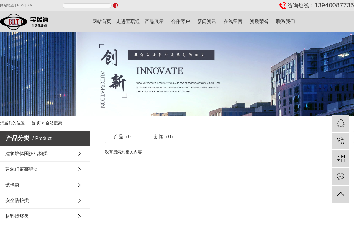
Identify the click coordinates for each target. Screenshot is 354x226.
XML (31, 5)
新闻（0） (165, 136)
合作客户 (180, 21)
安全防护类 (17, 200)
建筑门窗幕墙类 (21, 169)
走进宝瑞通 (128, 21)
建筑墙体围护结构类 (26, 153)
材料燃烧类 (17, 216)
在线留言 (233, 21)
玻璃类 (12, 184)
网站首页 (101, 21)
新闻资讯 (206, 21)
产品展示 (154, 21)
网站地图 (7, 5)
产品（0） (124, 136)
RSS (20, 5)
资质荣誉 (259, 21)
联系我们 (285, 21)
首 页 (36, 123)
